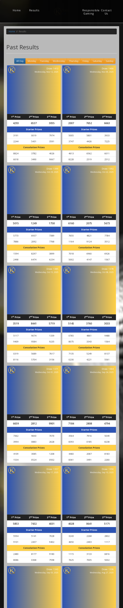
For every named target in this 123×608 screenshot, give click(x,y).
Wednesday (59, 60)
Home (17, 10)
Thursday (73, 60)
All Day (20, 60)
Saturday (97, 60)
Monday (32, 60)
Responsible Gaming (90, 12)
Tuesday (44, 60)
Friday (85, 60)
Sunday (109, 60)
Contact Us (106, 12)
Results (34, 10)
